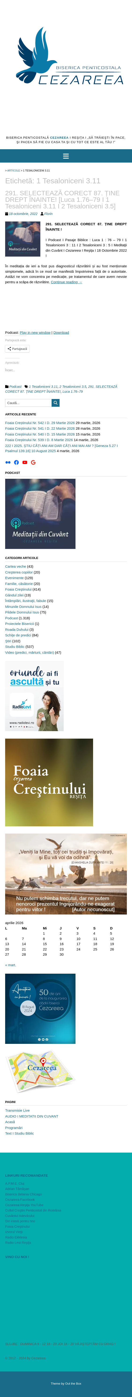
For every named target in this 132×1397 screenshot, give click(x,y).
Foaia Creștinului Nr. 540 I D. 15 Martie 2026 (40, 434)
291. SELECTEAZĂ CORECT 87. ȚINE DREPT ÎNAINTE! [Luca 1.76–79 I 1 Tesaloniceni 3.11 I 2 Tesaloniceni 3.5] (62, 199)
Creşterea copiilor (19, 572)
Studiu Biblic (15, 647)
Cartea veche (15, 566)
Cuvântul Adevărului (19, 1216)
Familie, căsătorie (19, 584)
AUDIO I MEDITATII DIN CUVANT (31, 1116)
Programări (14, 1128)
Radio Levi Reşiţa (18, 1243)
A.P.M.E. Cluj (14, 1183)
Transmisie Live (17, 1110)
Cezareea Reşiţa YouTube (24, 1205)
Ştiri (8, 641)
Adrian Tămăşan (17, 1189)
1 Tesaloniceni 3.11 (43, 386)
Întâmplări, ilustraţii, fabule (25, 601)
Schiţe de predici (18, 635)
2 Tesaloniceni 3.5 (73, 386)
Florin (48, 214)
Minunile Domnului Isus (23, 607)
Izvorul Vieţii (14, 1232)
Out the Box (73, 1383)
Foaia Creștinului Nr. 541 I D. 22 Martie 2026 (40, 428)
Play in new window (35, 332)
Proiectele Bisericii (19, 624)
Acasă (10, 1122)
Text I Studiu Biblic (19, 1133)
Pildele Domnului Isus (22, 612)
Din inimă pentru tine (20, 1221)
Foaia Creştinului (18, 589)
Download (61, 332)
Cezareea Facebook (20, 1199)
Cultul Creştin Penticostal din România (33, 1210)
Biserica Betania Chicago (23, 1194)
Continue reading (66, 282)
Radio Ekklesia (16, 1237)
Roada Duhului (16, 629)
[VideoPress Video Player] (66, 1297)
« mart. (10, 965)
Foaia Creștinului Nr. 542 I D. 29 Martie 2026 (40, 423)
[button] (66, 156)
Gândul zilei (14, 595)
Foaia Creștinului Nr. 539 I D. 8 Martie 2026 (39, 440)
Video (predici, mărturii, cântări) (29, 652)
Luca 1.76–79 (73, 391)
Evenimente (14, 578)
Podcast (15, 386)
